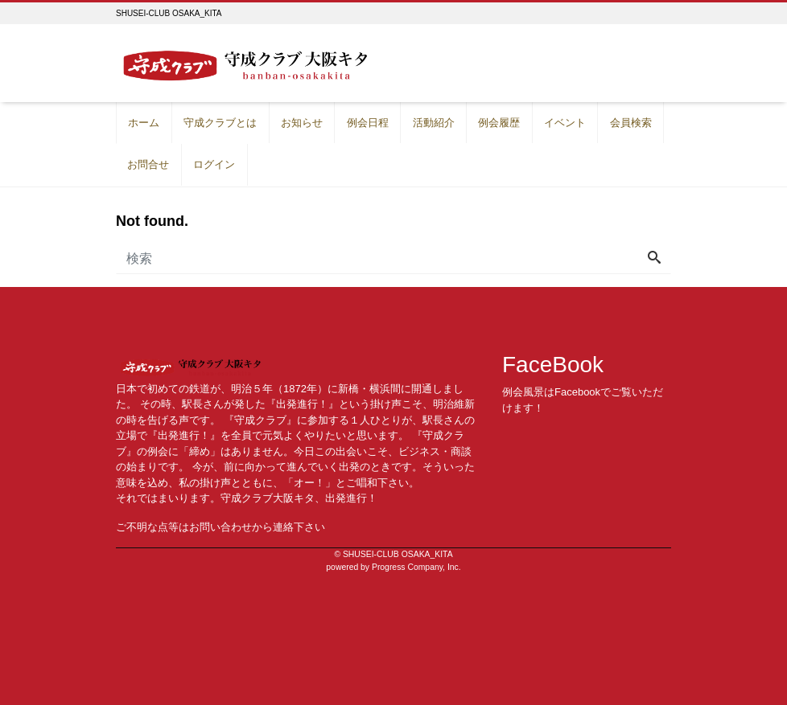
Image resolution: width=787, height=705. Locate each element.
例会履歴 (499, 123)
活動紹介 (434, 123)
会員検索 (631, 123)
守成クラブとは (220, 123)
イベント (565, 123)
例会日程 (368, 123)
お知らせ (302, 123)
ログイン (214, 164)
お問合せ (148, 164)
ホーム (143, 123)
